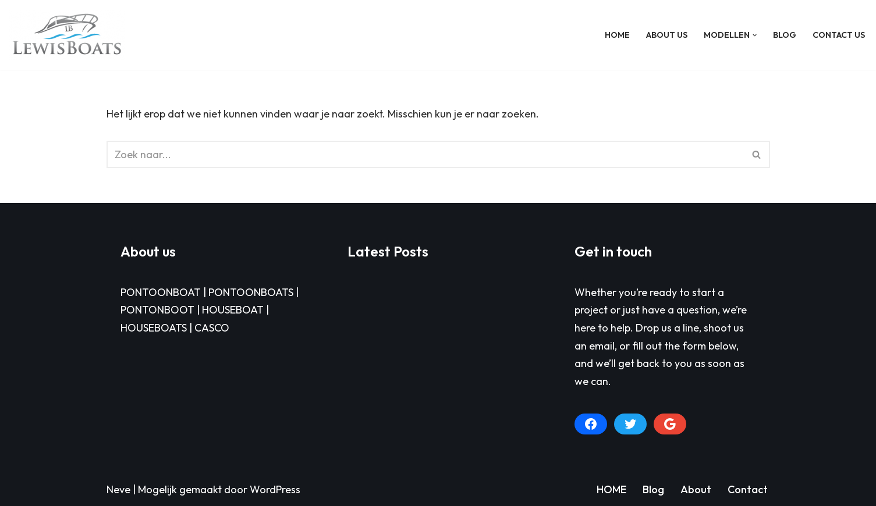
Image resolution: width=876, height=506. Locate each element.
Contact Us (839, 35)
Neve (118, 489)
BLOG (784, 35)
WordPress (275, 489)
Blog (653, 489)
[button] (755, 35)
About (695, 489)
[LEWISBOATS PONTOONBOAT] (67, 35)
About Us (666, 35)
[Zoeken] (425, 154)
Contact (748, 489)
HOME (617, 35)
